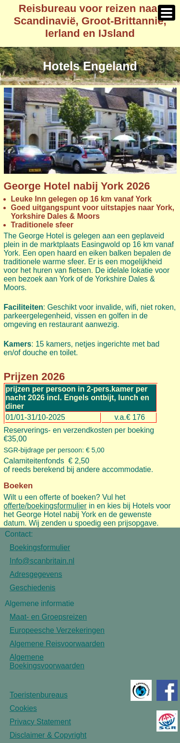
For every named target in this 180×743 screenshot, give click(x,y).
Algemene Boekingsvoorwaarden (47, 661)
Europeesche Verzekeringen (57, 630)
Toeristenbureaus (39, 695)
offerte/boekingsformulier (45, 506)
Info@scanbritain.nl (42, 561)
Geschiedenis (32, 588)
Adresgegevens (36, 574)
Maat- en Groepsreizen (48, 617)
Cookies (23, 708)
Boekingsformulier (40, 547)
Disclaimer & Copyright (48, 735)
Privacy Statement (40, 722)
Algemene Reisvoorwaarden (57, 644)
